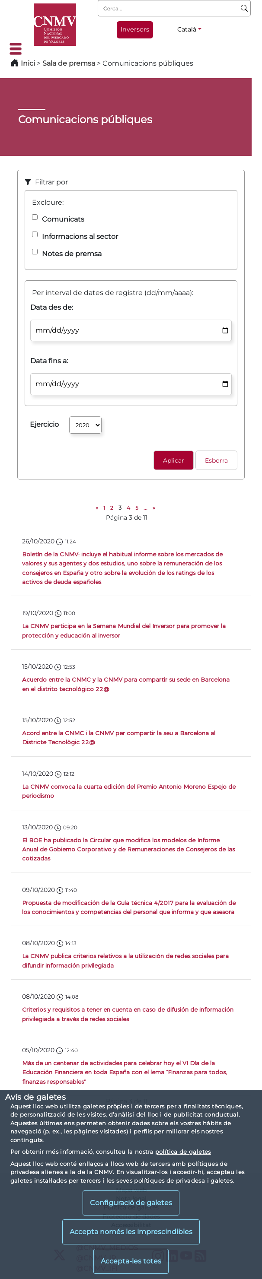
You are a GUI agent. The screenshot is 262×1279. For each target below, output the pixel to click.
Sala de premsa (69, 63)
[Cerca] (244, 8)
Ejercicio (44, 424)
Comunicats (63, 219)
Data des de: (51, 307)
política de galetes (183, 1151)
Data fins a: (49, 361)
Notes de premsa (72, 254)
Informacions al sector (80, 236)
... (145, 508)
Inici (28, 63)
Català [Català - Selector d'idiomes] (186, 29)
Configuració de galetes (131, 1203)
